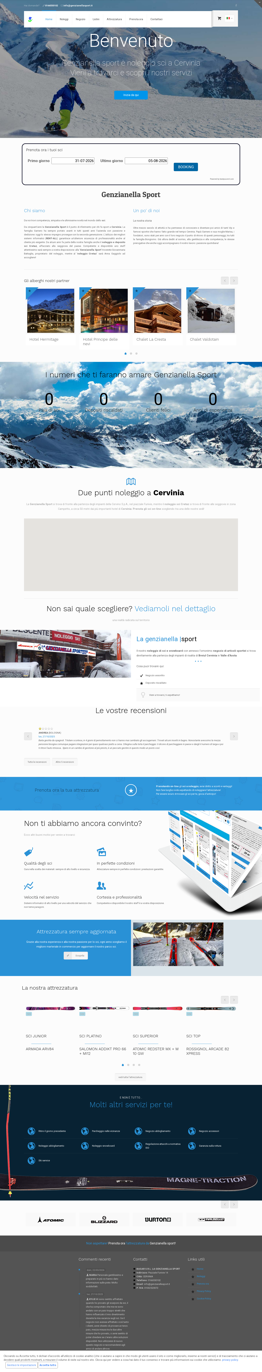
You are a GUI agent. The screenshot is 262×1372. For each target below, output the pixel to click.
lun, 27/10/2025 (47, 736)
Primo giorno (39, 161)
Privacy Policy (204, 1291)
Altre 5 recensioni (65, 762)
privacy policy (230, 1359)
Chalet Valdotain (204, 339)
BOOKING (186, 167)
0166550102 (51, 5)
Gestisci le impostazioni (22, 1365)
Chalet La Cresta (151, 339)
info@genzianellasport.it (77, 5)
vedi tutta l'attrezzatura (130, 1077)
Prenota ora (203, 1283)
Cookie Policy (204, 1298)
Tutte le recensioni (37, 762)
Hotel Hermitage (44, 339)
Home (200, 1268)
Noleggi (201, 1276)
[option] (131, 740)
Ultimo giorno (111, 161)
